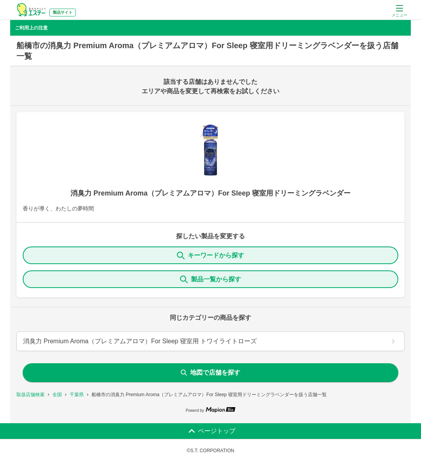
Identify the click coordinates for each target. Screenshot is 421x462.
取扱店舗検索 (30, 394)
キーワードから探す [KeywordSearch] (210, 255)
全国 (57, 394)
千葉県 (77, 394)
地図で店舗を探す (210, 372)
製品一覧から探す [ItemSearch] (210, 279)
